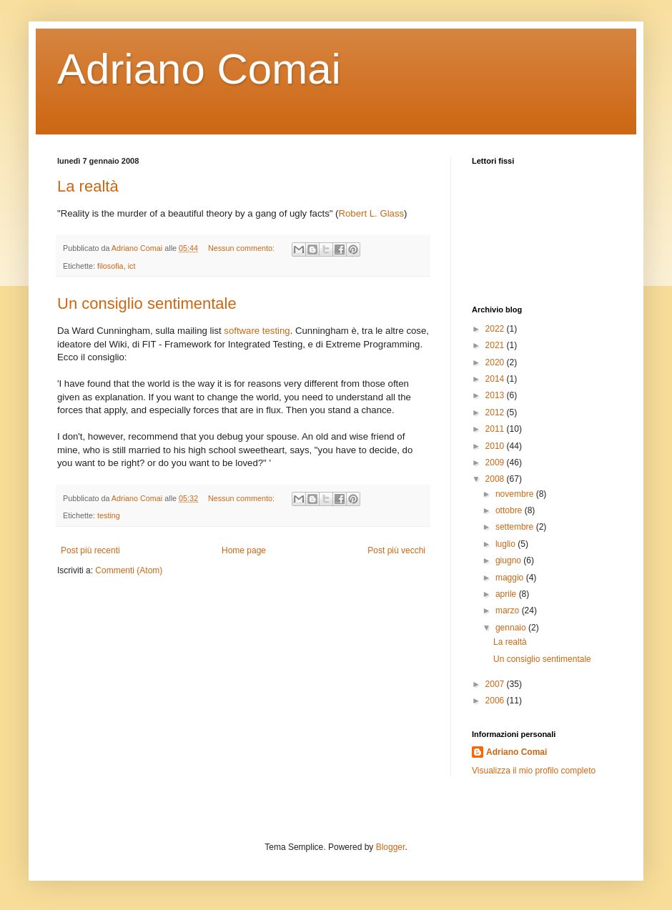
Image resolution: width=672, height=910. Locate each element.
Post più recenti (90, 550)
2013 (496, 395)
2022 (496, 329)
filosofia (110, 266)
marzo (508, 610)
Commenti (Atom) (128, 570)
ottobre (510, 510)
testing (108, 515)
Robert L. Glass (371, 213)
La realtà (88, 186)
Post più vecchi (396, 550)
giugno (509, 560)
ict (132, 266)
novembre (515, 494)
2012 (496, 412)
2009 (496, 463)
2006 (496, 701)
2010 (496, 446)
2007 (496, 684)
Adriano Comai (199, 69)
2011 (496, 429)
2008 (496, 479)
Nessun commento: (242, 248)
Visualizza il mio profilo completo (534, 771)
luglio (506, 544)
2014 (496, 379)
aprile (507, 594)
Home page (244, 550)
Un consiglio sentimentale (147, 303)
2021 (496, 345)
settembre (515, 527)
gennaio (511, 628)
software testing (257, 330)
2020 (496, 362)
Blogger (390, 847)
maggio (510, 578)
